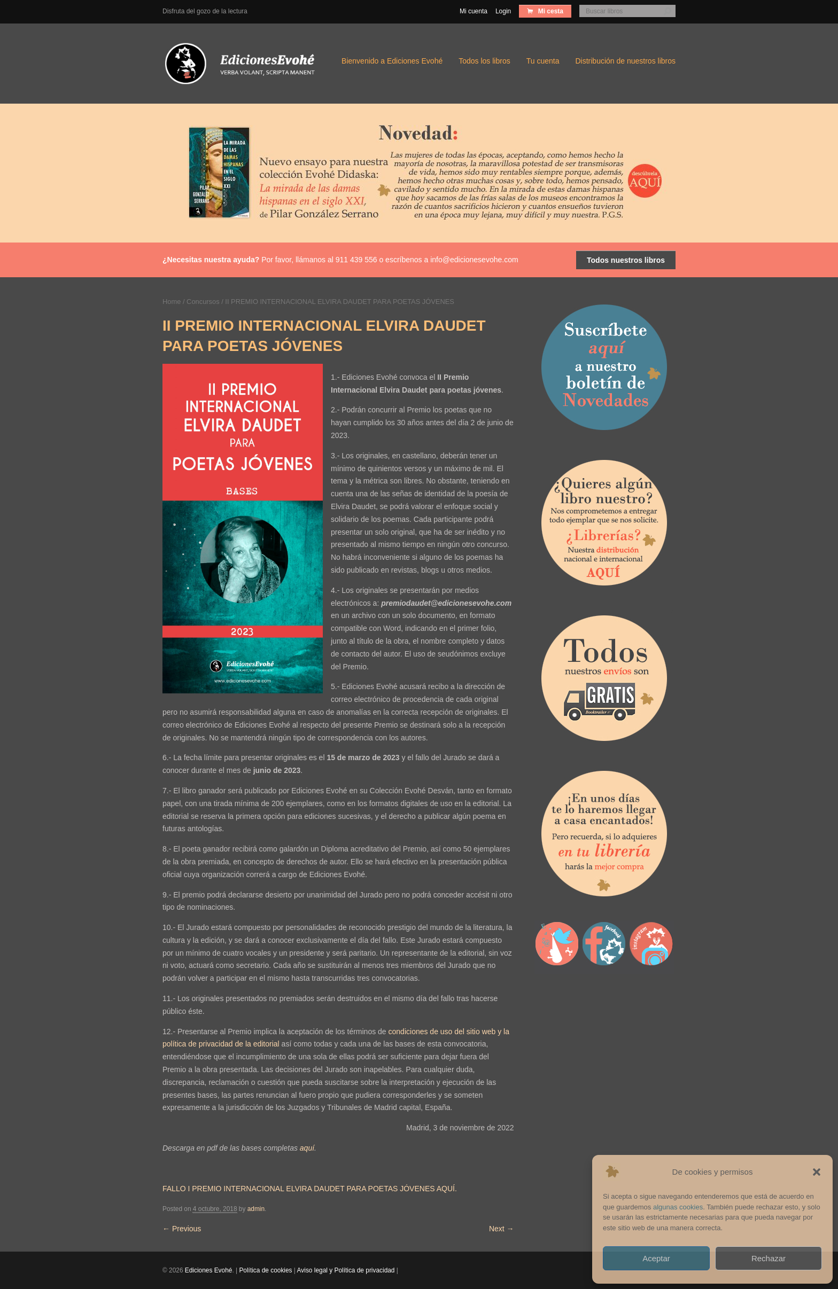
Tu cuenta (543, 61)
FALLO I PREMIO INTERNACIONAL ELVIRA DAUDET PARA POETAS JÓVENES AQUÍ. (309, 1188)
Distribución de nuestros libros (625, 61)
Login (503, 11)
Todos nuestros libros (626, 260)
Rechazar (768, 1258)
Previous (181, 1228)
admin (256, 1209)
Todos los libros (484, 61)
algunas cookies (678, 1207)
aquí (307, 1148)
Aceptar (656, 1258)
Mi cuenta (473, 11)
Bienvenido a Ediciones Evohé (392, 61)
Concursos (203, 302)
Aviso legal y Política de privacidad (346, 1270)
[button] (816, 1172)
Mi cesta (549, 11)
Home (171, 302)
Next (501, 1228)
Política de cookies (265, 1270)
